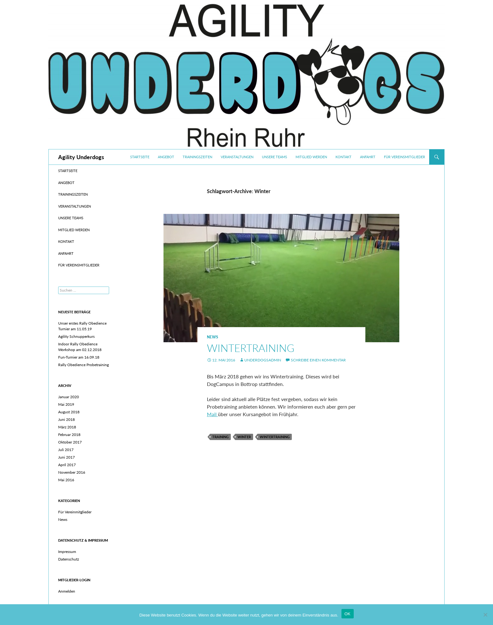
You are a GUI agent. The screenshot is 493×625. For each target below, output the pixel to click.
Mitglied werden (311, 157)
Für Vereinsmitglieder (404, 157)
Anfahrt (367, 157)
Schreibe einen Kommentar (318, 360)
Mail (212, 414)
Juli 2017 (66, 449)
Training (220, 437)
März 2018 (67, 427)
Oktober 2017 (70, 442)
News (212, 337)
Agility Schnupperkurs (76, 336)
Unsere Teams (274, 157)
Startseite (139, 157)
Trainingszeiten (197, 157)
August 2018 (69, 412)
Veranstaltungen (237, 157)
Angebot (166, 157)
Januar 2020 (68, 396)
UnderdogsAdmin (262, 360)
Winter (244, 437)
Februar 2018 (69, 434)
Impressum (67, 551)
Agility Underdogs (81, 156)
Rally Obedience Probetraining (83, 364)
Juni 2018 (66, 419)
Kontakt (343, 157)
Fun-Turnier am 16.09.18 (78, 357)
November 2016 (71, 472)
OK (348, 613)
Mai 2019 (66, 404)
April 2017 (67, 464)
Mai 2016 (66, 479)
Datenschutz (68, 559)
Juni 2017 (66, 457)
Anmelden (66, 591)
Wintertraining (250, 348)
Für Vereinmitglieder (74, 512)
